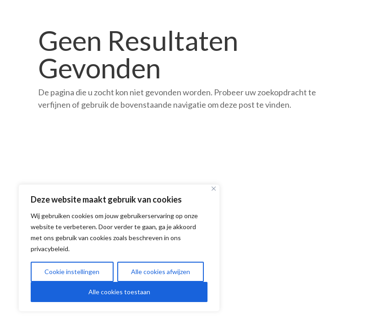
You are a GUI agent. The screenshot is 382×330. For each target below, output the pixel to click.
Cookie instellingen (71, 271)
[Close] (214, 189)
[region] (119, 248)
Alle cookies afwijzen (160, 271)
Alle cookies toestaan (119, 292)
